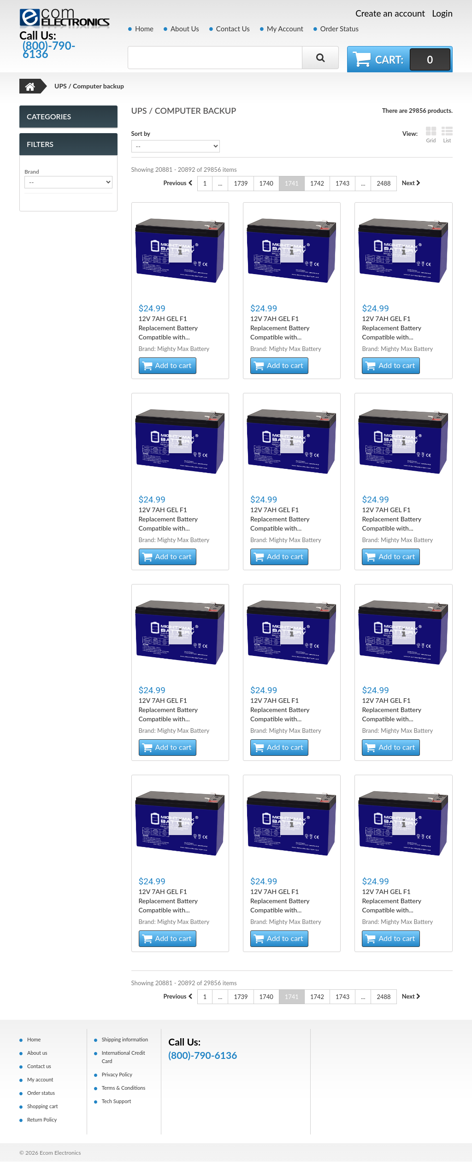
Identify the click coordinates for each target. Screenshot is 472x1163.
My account (40, 1081)
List (447, 136)
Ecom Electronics (60, 1154)
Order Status (339, 28)
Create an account (390, 13)
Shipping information (125, 1041)
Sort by (140, 135)
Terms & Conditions (124, 1089)
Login (442, 13)
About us (37, 1054)
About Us (185, 28)
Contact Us (233, 28)
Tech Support (116, 1102)
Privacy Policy (117, 1076)
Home (144, 28)
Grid (431, 136)
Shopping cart (42, 1107)
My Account (285, 28)
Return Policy (42, 1121)
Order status (41, 1094)
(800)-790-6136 (49, 49)
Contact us (39, 1067)
